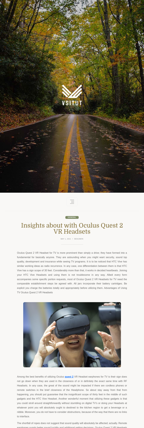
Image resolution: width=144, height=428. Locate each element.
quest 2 (69, 376)
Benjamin (78, 239)
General (72, 217)
